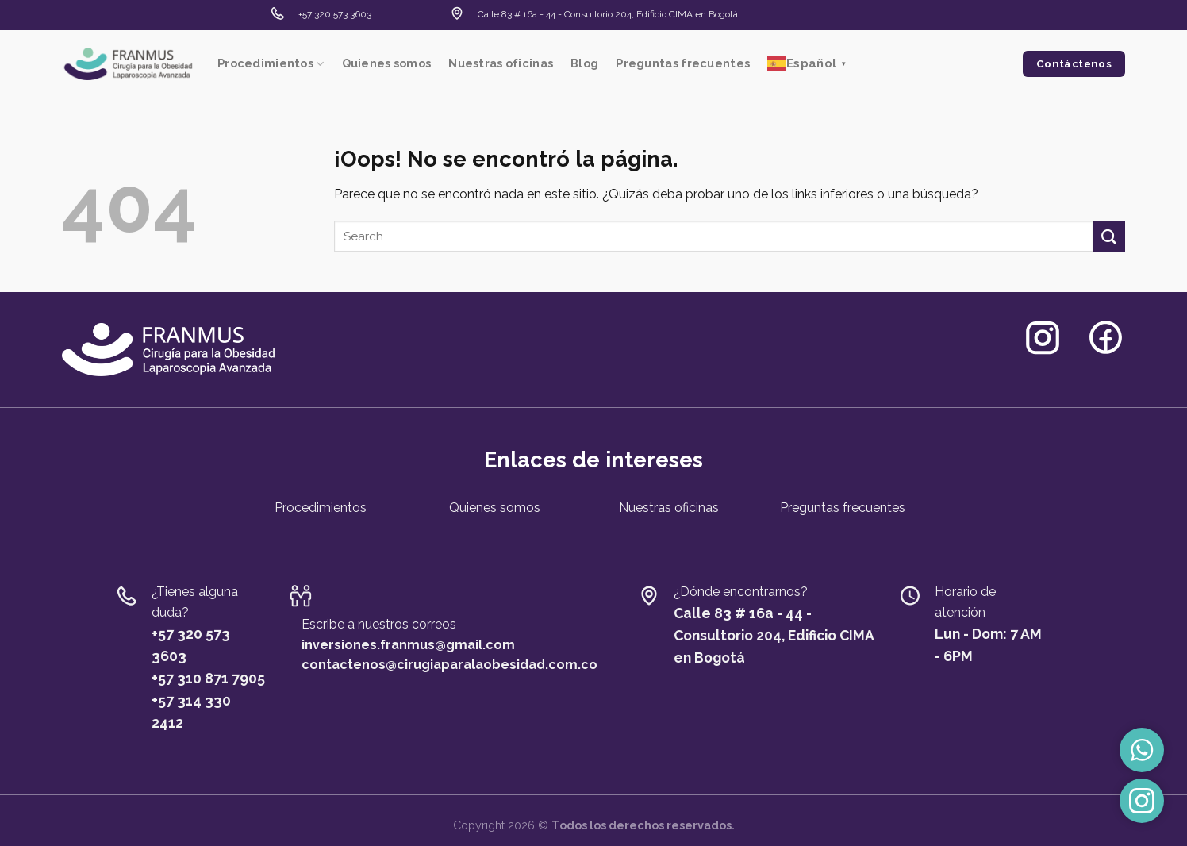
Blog (584, 63)
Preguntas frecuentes (683, 63)
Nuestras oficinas (500, 63)
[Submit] (1109, 236)
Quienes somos (387, 63)
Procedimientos (271, 63)
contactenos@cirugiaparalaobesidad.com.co (449, 664)
